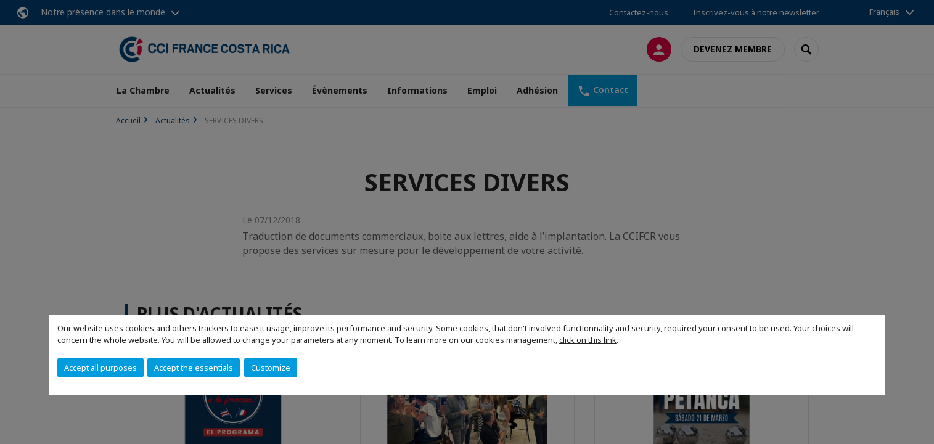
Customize (270, 367)
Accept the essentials (193, 367)
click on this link (588, 339)
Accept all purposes (100, 367)
